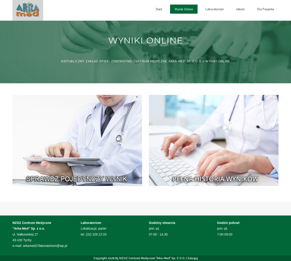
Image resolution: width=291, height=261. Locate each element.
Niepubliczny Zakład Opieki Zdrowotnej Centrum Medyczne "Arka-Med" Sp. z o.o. (131, 61)
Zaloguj (192, 258)
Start (159, 9)
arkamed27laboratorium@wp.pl (45, 246)
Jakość (240, 9)
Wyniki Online (184, 9)
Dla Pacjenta (265, 9)
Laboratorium (215, 9)
